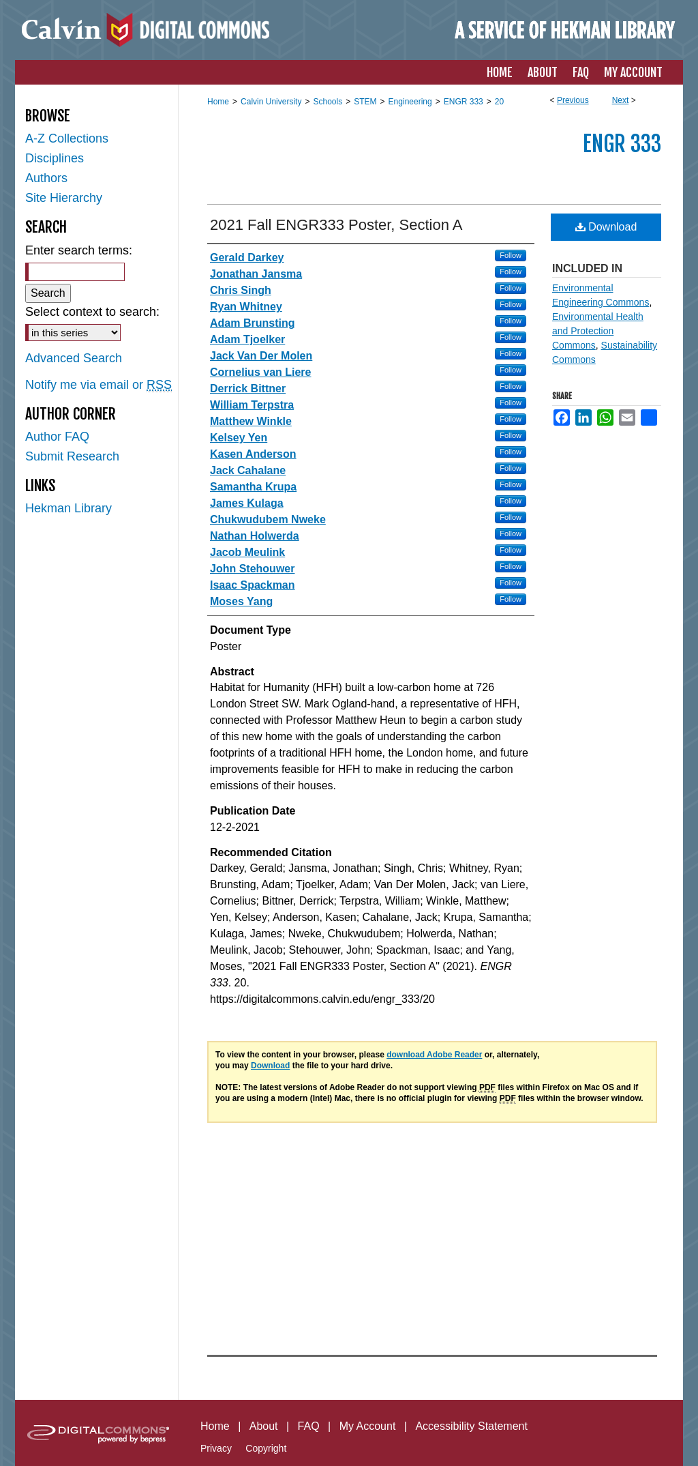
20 (499, 101)
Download (606, 227)
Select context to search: (92, 312)
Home (218, 101)
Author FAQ (57, 436)
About (263, 1426)
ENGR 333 (463, 101)
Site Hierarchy (63, 198)
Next (620, 100)
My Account (367, 1426)
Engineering (410, 101)
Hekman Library (68, 508)
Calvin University (271, 101)
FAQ (309, 1426)
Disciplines (54, 158)
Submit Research (72, 456)
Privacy (216, 1448)
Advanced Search (73, 358)
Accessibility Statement (471, 1426)
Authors (46, 178)
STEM (365, 101)
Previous (573, 100)
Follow (510, 255)
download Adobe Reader (434, 1054)
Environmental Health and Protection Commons (597, 331)
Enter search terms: (78, 250)
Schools (327, 101)
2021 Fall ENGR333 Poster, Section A (336, 224)
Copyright (265, 1448)
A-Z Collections (66, 138)
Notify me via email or (98, 385)
